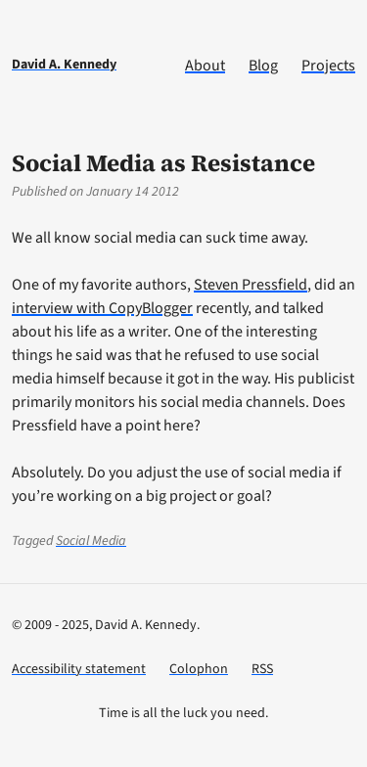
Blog (263, 65)
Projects (328, 65)
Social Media (91, 541)
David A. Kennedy (64, 64)
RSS (262, 669)
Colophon (198, 669)
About (205, 65)
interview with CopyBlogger (102, 308)
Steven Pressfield (250, 284)
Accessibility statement (79, 669)
